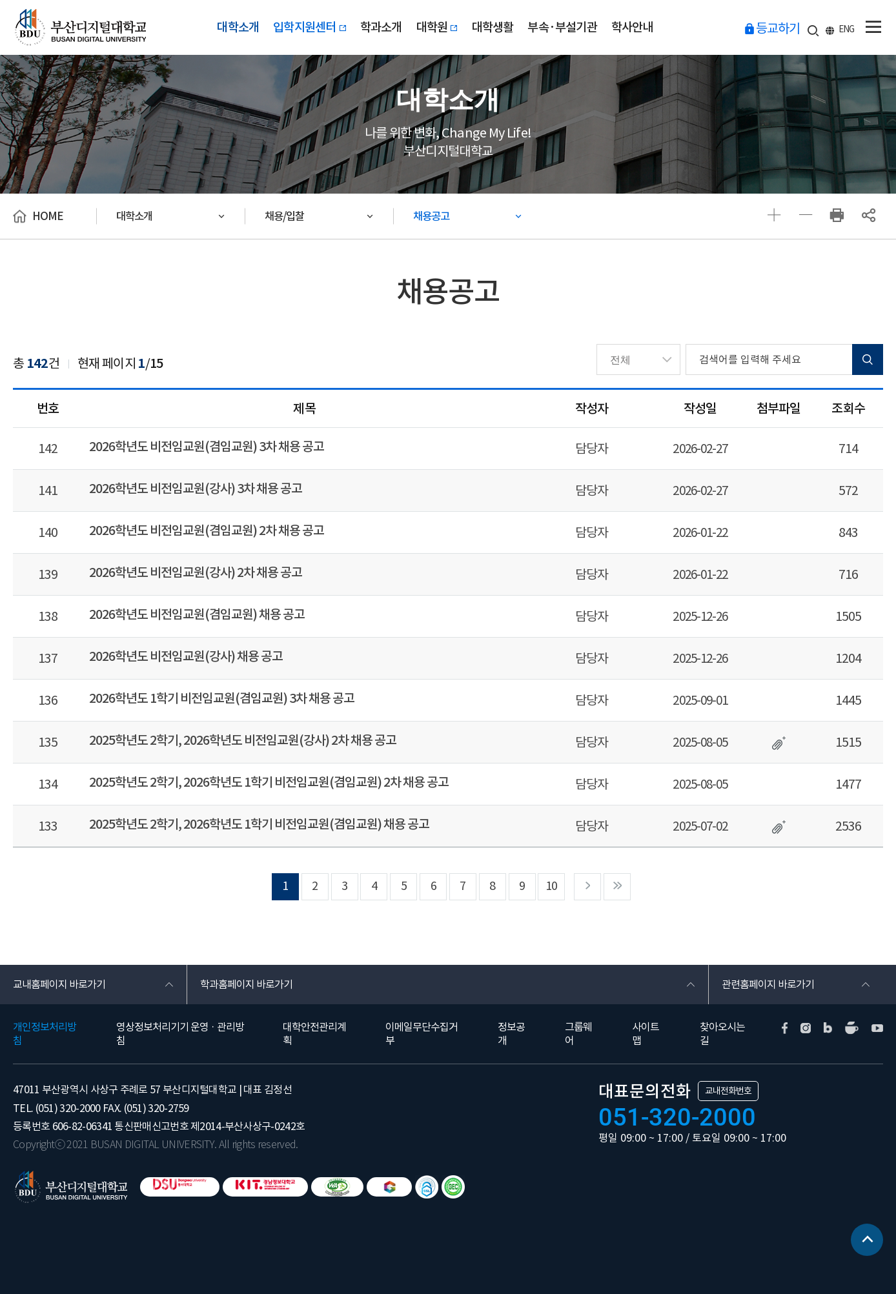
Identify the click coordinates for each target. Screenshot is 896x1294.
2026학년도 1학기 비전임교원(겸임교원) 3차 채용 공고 (221, 690)
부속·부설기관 (562, 27)
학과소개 (381, 27)
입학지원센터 (309, 27)
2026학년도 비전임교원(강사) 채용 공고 (185, 649)
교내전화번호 (728, 1078)
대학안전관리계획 (314, 1020)
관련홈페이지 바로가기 (768, 971)
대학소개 (238, 27)
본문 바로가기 (0, 0)
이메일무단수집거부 (421, 1020)
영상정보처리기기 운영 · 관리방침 (180, 1020)
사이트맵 (645, 1020)
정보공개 (511, 1020)
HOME (47, 216)
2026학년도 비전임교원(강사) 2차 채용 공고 (195, 568)
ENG (846, 29)
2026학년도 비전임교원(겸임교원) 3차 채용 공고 (206, 446)
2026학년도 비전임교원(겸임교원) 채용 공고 (196, 608)
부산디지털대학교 (79, 27)
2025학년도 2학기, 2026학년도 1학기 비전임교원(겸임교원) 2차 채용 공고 (268, 771)
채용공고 (431, 216)
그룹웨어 (578, 1020)
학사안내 (632, 27)
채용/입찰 (284, 216)
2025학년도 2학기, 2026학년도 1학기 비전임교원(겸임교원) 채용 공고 (259, 812)
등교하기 (778, 28)
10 (552, 872)
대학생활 (493, 27)
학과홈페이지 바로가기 (246, 971)
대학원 (437, 27)
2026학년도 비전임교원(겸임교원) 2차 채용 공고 (206, 527)
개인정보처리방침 (44, 1020)
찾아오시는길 (722, 1020)
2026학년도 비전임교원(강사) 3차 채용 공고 (195, 486)
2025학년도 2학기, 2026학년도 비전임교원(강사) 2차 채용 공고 (242, 730)
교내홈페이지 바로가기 (59, 971)
